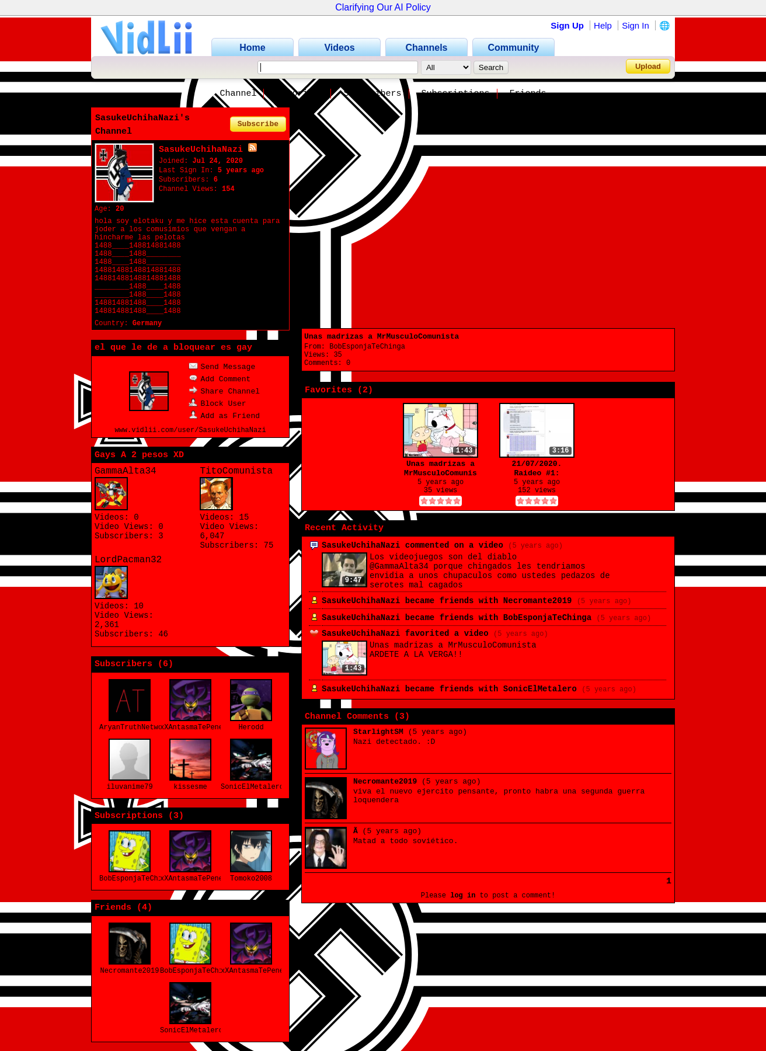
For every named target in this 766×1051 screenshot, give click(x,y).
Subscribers (372, 94)
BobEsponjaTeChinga (137, 879)
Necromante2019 (129, 971)
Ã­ (355, 831)
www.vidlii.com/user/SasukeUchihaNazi (190, 430)
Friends (528, 94)
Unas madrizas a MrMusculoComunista (381, 336)
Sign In (635, 25)
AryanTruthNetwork (134, 727)
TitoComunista (236, 471)
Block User (217, 403)
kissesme (190, 787)
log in (462, 896)
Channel (238, 94)
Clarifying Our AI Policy (383, 7)
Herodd (250, 727)
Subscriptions (456, 94)
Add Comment (220, 379)
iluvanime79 (129, 787)
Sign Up (567, 25)
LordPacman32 (128, 560)
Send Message (222, 367)
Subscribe (258, 124)
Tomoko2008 (251, 879)
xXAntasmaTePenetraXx (202, 727)
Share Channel (224, 391)
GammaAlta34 (125, 471)
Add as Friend (224, 416)
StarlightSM (378, 732)
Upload (648, 66)
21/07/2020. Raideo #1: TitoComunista (536, 469)
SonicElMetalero (252, 787)
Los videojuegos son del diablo (443, 557)
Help (603, 25)
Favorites (299, 94)
